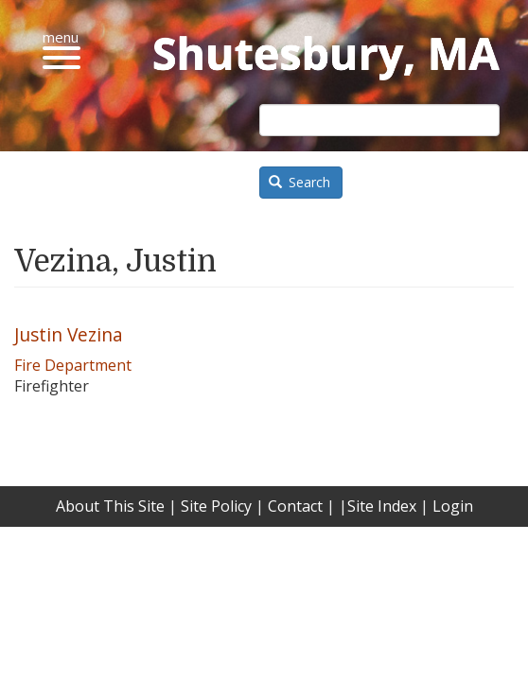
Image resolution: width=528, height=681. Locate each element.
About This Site (110, 506)
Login (452, 506)
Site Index (381, 506)
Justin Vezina (68, 334)
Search (300, 182)
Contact (295, 506)
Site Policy (216, 506)
